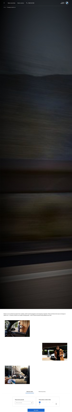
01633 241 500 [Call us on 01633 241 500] (31, 3)
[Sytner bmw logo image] (64, 3)
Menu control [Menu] (4, 3)
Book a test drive (11, 3)
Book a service (21, 3)
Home (5, 7)
